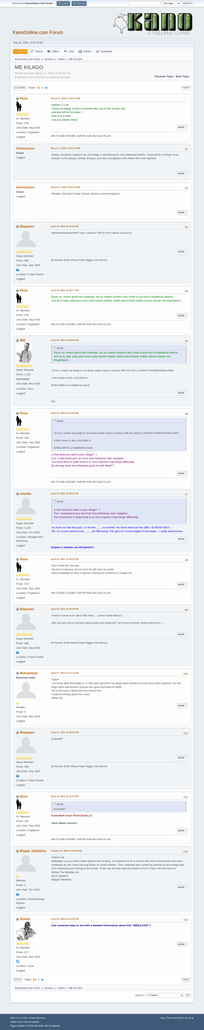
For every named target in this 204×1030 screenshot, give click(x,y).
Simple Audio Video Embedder (24, 1022)
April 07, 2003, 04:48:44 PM (64, 732)
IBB (23, 340)
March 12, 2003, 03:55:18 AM (65, 187)
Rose (24, 98)
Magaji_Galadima (33, 851)
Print (186, 88)
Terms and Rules (175, 1018)
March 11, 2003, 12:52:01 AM (65, 98)
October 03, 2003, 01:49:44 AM (66, 851)
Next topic (182, 76)
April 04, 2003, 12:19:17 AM (64, 290)
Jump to (139, 995)
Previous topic (164, 76)
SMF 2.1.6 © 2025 (19, 1018)
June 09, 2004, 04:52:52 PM (64, 919)
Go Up (17, 980)
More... (182, 127)
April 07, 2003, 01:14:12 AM (64, 673)
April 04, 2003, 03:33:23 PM (64, 413)
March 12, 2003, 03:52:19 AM (65, 148)
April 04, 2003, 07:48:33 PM (64, 493)
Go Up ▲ (189, 1018)
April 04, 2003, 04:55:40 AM (64, 340)
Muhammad (29, 673)
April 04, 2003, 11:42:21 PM (64, 559)
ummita (25, 493)
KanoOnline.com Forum (38, 32)
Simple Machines (37, 1018)
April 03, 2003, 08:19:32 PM (64, 226)
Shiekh (25, 919)
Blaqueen (27, 226)
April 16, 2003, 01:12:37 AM (64, 796)
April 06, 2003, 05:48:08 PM (64, 609)
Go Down (19, 88)
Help (162, 1018)
